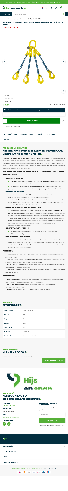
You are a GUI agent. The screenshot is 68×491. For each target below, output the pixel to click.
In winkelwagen (31, 121)
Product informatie (10, 134)
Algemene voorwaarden (18, 468)
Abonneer (52, 421)
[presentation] (5, 62)
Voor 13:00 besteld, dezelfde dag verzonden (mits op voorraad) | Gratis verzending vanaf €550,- (34, 2)
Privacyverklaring (37, 468)
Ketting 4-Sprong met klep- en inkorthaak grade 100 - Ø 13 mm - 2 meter (28, 19)
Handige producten (26, 134)
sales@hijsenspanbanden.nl (11, 417)
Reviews (7, 139)
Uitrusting (40, 134)
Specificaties (51, 134)
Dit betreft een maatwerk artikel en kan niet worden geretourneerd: (26, 110)
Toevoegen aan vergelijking (12, 126)
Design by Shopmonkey (49, 468)
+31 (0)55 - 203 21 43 (9, 405)
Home (4, 19)
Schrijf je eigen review (53, 360)
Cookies (28, 468)
